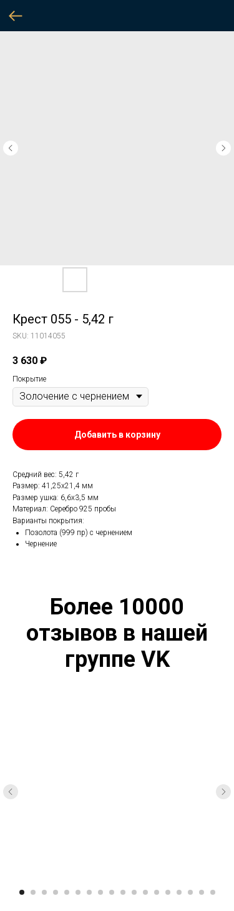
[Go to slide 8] (100, 892)
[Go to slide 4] (55, 892)
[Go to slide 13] (156, 892)
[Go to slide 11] (134, 892)
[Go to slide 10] (122, 892)
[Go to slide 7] (89, 892)
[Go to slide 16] (190, 892)
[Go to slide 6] (78, 892)
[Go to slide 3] (44, 892)
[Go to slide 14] (167, 892)
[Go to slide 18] (212, 892)
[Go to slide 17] (201, 892)
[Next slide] (223, 791)
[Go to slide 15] (179, 892)
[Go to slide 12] (145, 892)
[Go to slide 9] (111, 892)
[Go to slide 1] (21, 892)
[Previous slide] (10, 791)
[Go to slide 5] (66, 892)
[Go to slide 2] (33, 892)
